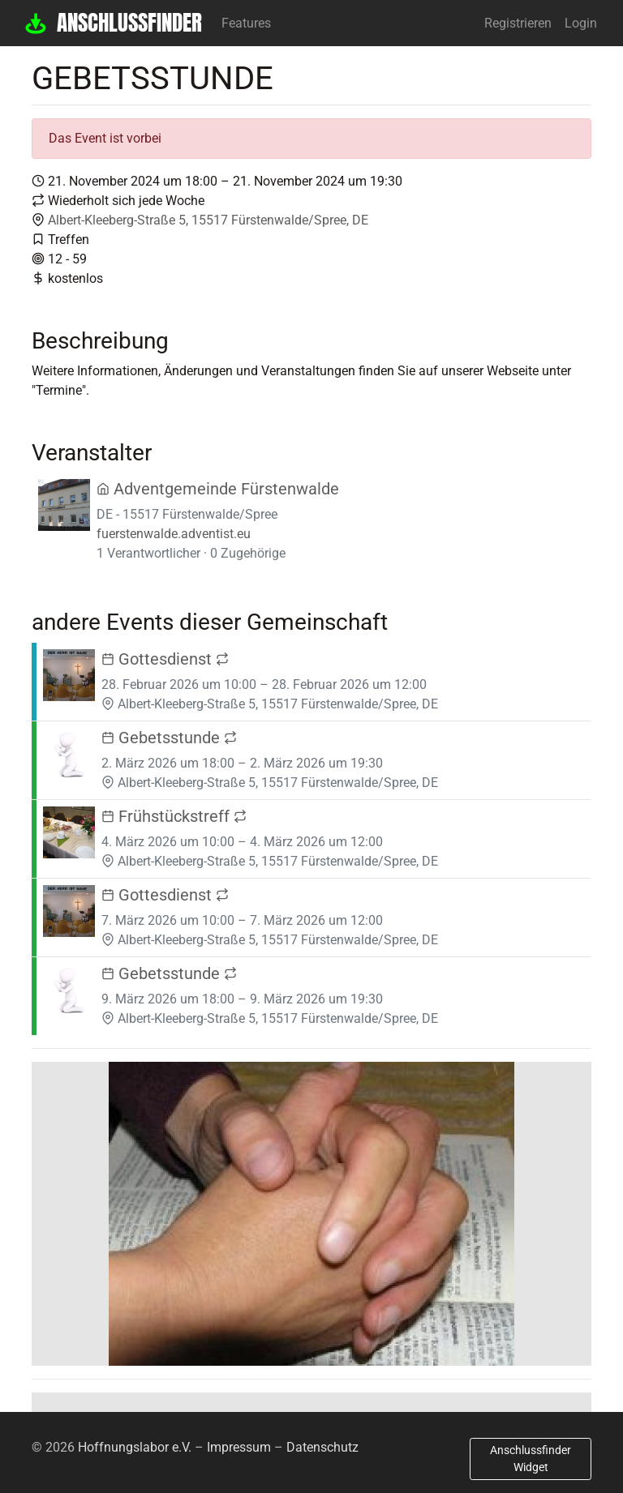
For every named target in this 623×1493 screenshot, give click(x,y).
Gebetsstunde (169, 737)
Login (581, 23)
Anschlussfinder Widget (530, 1459)
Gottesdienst (165, 659)
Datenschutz (322, 1447)
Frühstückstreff (174, 816)
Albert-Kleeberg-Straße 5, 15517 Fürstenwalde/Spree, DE (208, 220)
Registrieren (518, 23)
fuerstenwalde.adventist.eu (174, 533)
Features (246, 23)
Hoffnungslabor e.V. (134, 1447)
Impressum (239, 1447)
